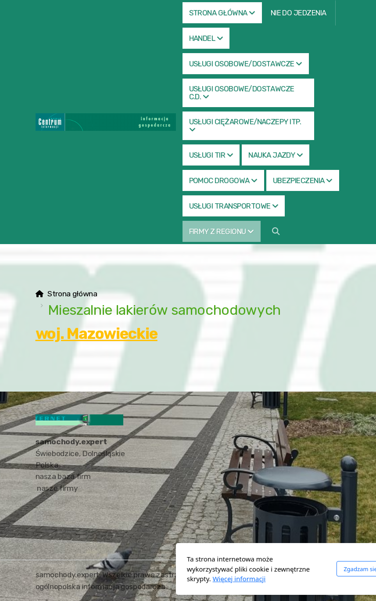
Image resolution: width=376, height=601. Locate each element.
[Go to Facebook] (321, 575)
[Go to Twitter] (334, 575)
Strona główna (72, 293)
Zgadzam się (263, 569)
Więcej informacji (141, 578)
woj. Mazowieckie (97, 333)
